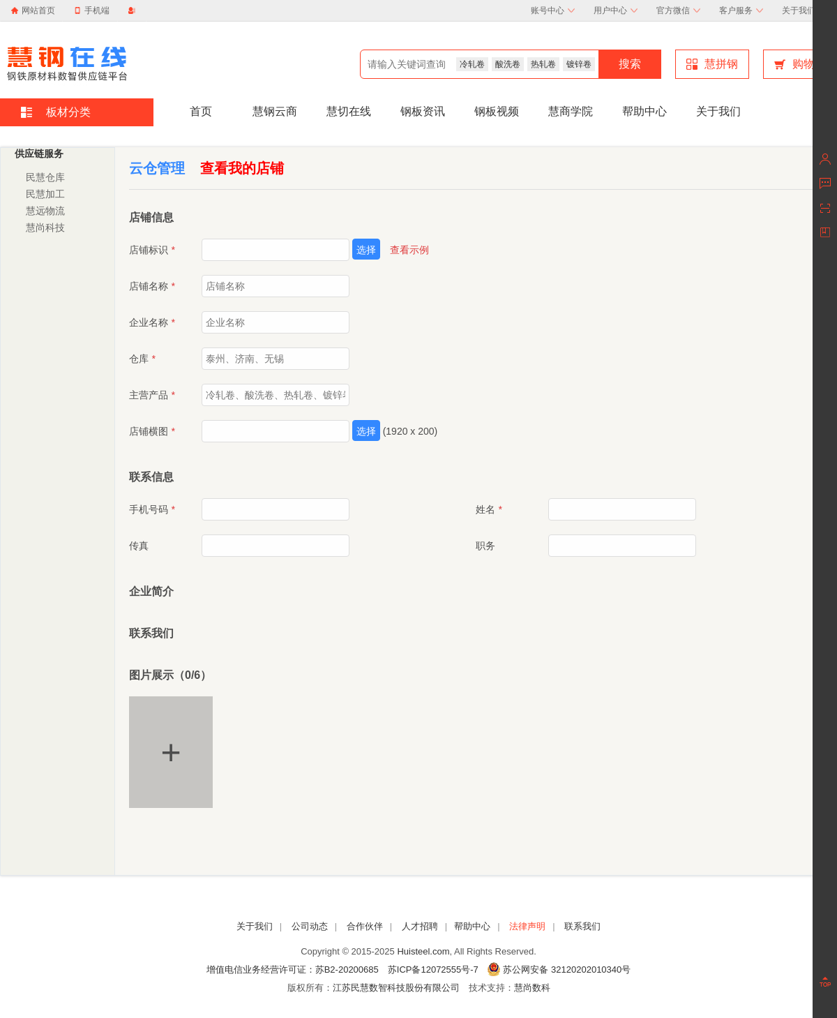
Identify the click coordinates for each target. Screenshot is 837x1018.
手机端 (92, 10)
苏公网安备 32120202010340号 (559, 969)
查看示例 (409, 249)
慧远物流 (45, 210)
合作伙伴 (365, 926)
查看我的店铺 (242, 168)
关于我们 (804, 10)
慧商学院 (570, 111)
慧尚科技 (45, 227)
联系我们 (582, 926)
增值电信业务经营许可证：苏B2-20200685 (292, 969)
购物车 (800, 64)
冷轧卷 (472, 64)
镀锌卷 (578, 64)
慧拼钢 (712, 64)
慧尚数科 (532, 987)
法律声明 (527, 926)
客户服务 (741, 10)
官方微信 (678, 10)
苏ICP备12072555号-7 (433, 969)
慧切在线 (348, 111)
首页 (201, 111)
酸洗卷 (507, 64)
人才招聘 (420, 926)
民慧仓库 (45, 177)
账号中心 (553, 10)
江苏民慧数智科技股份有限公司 (396, 987)
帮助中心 (644, 111)
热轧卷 (543, 64)
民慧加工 (45, 194)
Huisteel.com (423, 951)
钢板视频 (496, 111)
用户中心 (616, 10)
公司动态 (310, 926)
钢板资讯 (422, 111)
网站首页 (38, 10)
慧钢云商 (274, 111)
